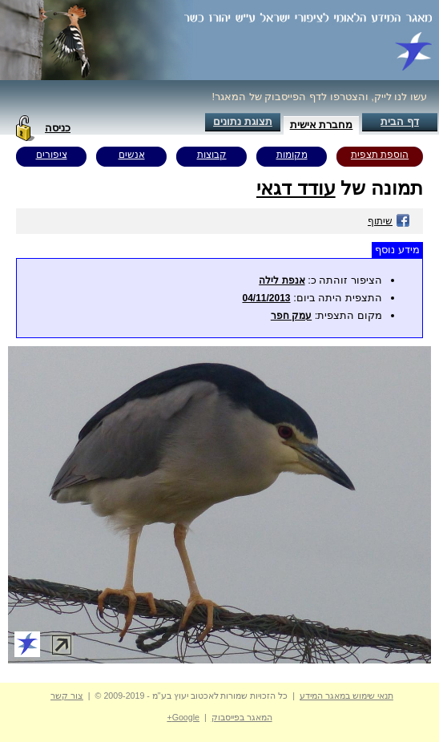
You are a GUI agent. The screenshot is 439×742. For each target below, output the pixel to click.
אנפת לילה (281, 280)
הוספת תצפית (380, 154)
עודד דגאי (296, 188)
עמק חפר (291, 315)
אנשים (132, 154)
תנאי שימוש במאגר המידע (346, 695)
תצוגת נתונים (242, 121)
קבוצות (212, 154)
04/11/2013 (266, 298)
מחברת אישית (321, 125)
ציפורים (51, 154)
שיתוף (389, 221)
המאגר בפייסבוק (241, 717)
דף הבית (400, 121)
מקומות (292, 154)
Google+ (183, 717)
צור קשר (66, 695)
